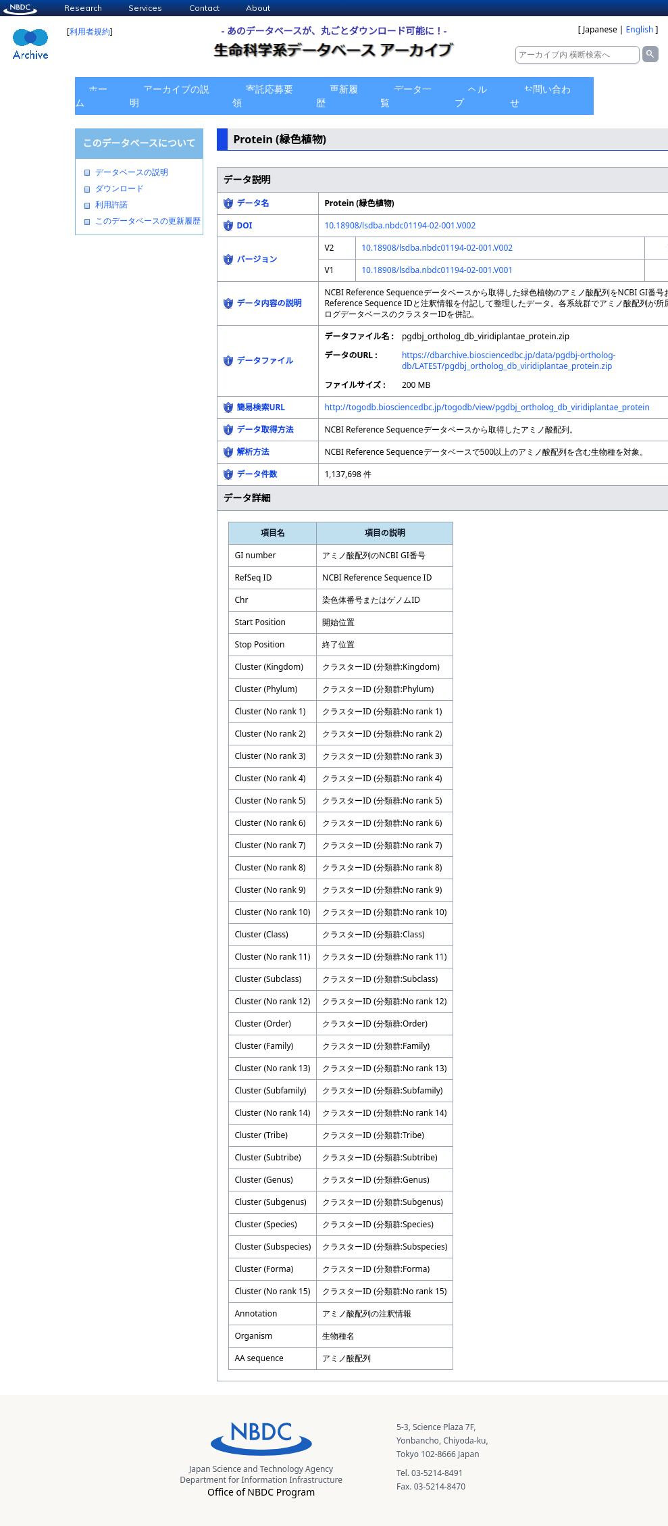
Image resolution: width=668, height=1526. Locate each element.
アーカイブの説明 (169, 95)
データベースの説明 (131, 172)
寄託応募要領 (262, 95)
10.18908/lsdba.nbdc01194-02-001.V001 (437, 270)
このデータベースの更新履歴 (148, 221)
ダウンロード (119, 188)
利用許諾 (111, 204)
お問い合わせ (540, 95)
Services (145, 8)
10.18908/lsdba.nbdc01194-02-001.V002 (400, 225)
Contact (204, 8)
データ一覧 (406, 95)
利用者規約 (90, 31)
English (640, 29)
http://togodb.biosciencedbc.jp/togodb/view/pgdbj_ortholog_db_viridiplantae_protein (486, 407)
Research (83, 8)
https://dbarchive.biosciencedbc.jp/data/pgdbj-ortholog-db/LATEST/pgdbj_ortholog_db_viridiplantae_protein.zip (509, 360)
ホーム (91, 95)
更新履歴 (337, 95)
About (258, 8)
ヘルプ (471, 95)
